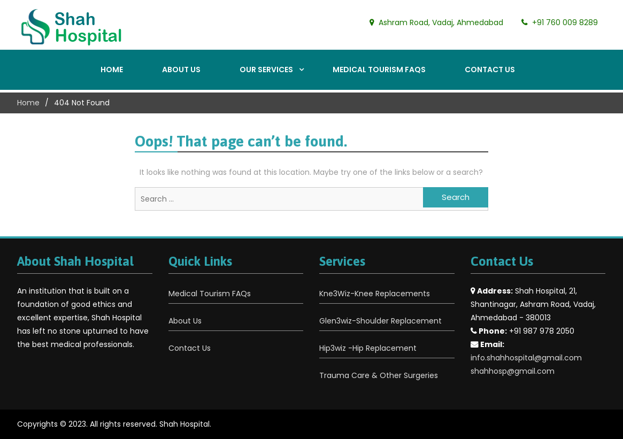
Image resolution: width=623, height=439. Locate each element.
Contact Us (490, 69)
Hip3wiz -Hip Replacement (368, 348)
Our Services (266, 69)
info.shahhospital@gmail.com (526, 357)
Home (112, 69)
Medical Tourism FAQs (379, 69)
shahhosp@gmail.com (513, 371)
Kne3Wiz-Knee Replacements (374, 293)
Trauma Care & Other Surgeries (378, 375)
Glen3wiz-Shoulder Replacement (380, 320)
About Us (181, 69)
